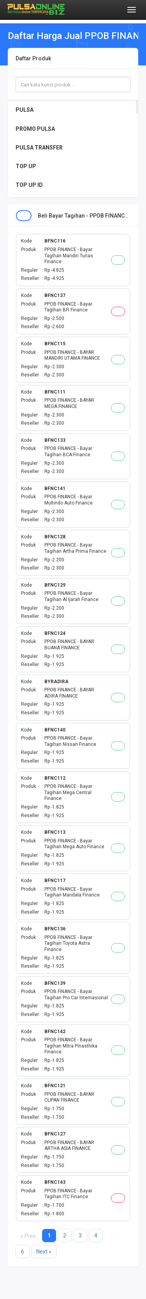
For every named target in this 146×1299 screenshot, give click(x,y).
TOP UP (26, 166)
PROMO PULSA (35, 129)
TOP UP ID (29, 185)
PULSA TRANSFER (39, 147)
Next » (43, 1251)
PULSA (24, 110)
